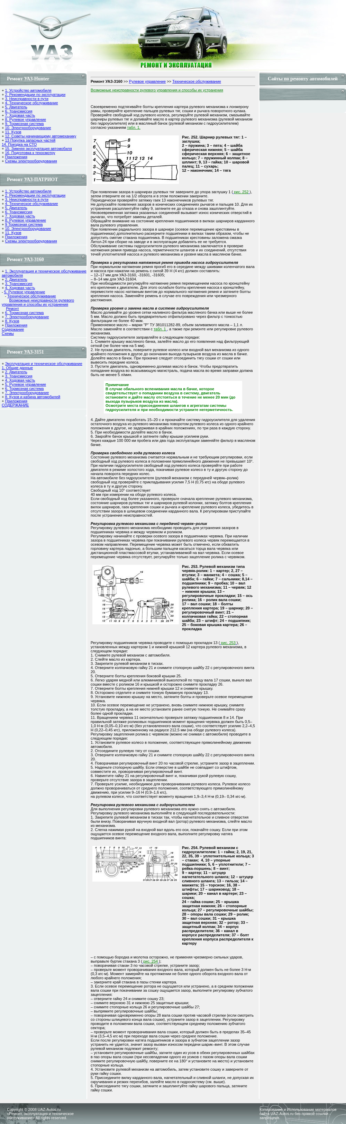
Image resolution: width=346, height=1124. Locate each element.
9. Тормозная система (24, 124)
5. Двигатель (16, 107)
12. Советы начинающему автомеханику (40, 136)
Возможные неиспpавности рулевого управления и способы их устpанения (38, 302)
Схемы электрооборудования (31, 161)
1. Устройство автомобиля (28, 90)
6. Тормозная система (24, 313)
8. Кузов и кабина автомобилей (32, 397)
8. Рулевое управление (25, 119)
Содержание (13, 329)
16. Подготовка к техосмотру (30, 153)
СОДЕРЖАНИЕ (15, 405)
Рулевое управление (147, 81)
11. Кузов (13, 132)
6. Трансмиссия (18, 111)
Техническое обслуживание (31, 296)
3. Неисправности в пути (26, 99)
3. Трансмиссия (18, 284)
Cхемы (8, 333)
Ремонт (12, 308)
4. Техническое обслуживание (31, 103)
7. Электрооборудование (27, 317)
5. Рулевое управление (24, 292)
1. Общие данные (17, 368)
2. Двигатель (16, 279)
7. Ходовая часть (20, 115)
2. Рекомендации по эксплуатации (35, 94)
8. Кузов (12, 321)
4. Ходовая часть (20, 288)
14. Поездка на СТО (19, 144)
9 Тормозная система (24, 224)
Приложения (16, 157)
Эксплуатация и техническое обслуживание (43, 364)
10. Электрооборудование (28, 128)
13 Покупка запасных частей (30, 140)
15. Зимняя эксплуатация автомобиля (38, 148)
